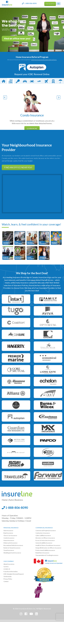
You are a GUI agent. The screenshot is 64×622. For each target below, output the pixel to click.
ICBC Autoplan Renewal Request (14, 574)
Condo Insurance (9, 538)
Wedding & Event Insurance (12, 553)
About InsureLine (9, 564)
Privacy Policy (8, 579)
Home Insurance (9, 540)
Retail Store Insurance (42, 553)
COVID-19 (7, 569)
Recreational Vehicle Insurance (13, 545)
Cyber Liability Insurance (43, 535)
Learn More (32, 128)
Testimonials (8, 576)
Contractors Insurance (43, 533)
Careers (6, 566)
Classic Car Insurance (10, 535)
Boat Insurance (8, 533)
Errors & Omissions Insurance (45, 540)
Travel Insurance (9, 550)
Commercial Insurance (44, 528)
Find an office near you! (17, 38)
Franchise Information (11, 571)
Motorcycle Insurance (10, 543)
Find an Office (50, 4)
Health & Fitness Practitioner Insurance (48, 545)
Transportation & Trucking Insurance (47, 555)
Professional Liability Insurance (45, 550)
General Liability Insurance (44, 543)
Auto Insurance (8, 530)
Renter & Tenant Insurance (12, 548)
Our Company (9, 561)
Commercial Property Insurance (46, 530)
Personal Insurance (11, 528)
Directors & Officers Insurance (45, 538)
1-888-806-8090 (15, 507)
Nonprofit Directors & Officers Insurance (48, 548)
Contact (6, 581)
